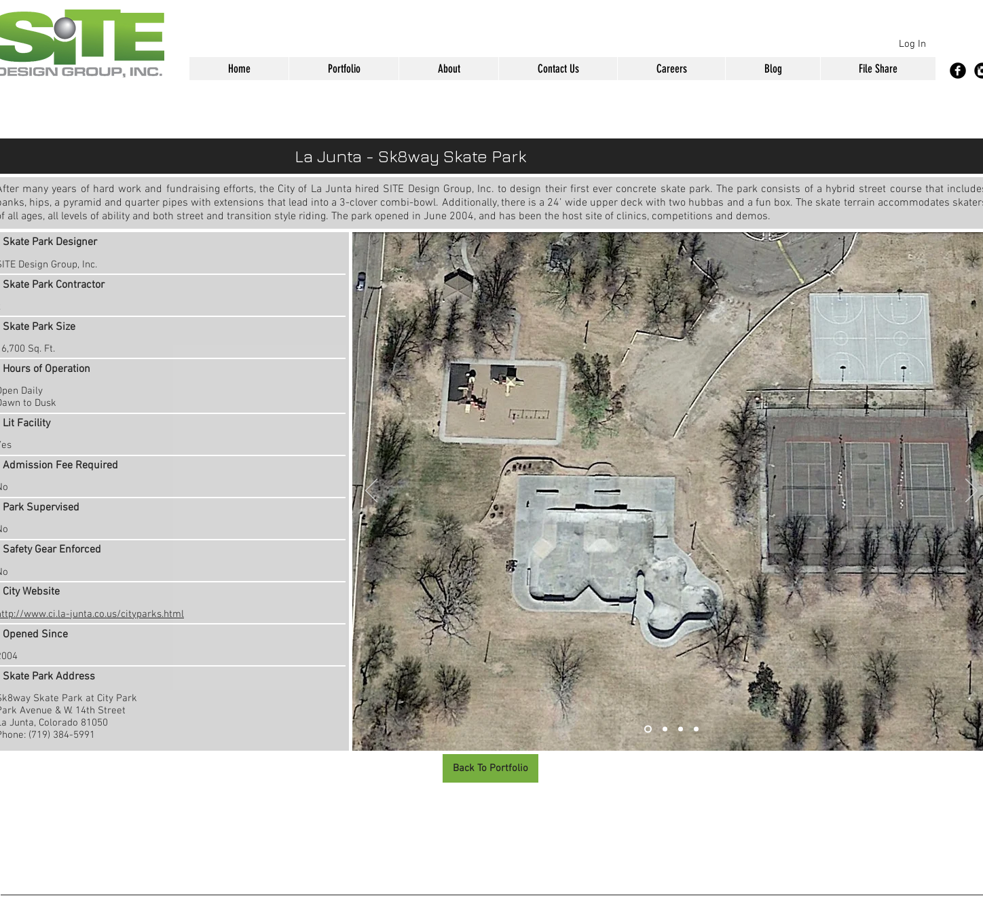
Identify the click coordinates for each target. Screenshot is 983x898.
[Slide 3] (680, 729)
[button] (343, 68)
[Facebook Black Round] (958, 70)
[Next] (971, 491)
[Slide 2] (665, 729)
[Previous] (371, 491)
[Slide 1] (648, 729)
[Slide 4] (696, 729)
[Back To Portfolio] (490, 768)
